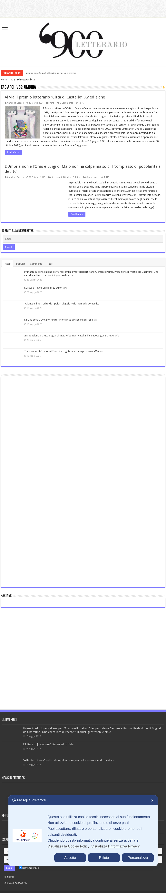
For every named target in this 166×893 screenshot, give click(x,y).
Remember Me (29, 867)
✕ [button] (152, 801)
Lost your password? (15, 882)
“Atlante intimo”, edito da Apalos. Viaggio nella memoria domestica (61, 303)
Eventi (51, 103)
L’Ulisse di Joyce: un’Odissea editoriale (45, 287)
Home (4, 79)
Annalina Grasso (15, 103)
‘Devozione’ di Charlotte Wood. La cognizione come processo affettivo (63, 351)
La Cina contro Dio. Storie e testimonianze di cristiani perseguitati (60, 319)
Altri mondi (56, 177)
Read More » (13, 152)
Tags (50, 263)
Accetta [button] (70, 858)
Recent (7, 263)
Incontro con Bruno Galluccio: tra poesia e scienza (50, 72)
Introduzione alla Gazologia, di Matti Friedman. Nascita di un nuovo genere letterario (71, 335)
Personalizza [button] (138, 858)
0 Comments (66, 103)
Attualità (67, 177)
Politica (76, 177)
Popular (20, 263)
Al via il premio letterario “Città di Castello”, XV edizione (55, 97)
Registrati (9, 876)
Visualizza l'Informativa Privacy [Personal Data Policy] (115, 846)
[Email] (83, 239)
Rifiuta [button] (104, 858)
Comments (36, 263)
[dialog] (83, 830)
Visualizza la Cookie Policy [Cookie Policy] (68, 846)
